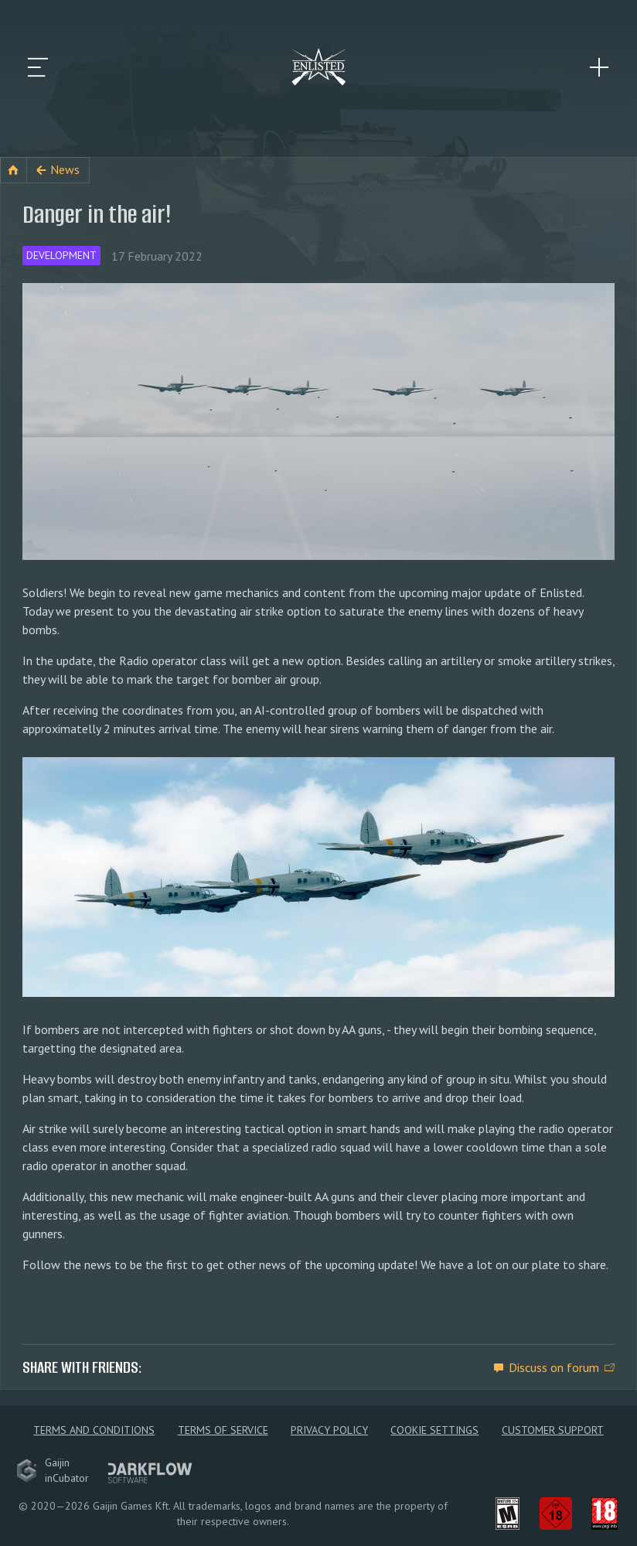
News (65, 169)
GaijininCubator (52, 1470)
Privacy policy (329, 1430)
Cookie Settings (434, 1430)
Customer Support (553, 1430)
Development (61, 255)
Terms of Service (223, 1430)
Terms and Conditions (94, 1430)
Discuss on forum (554, 1367)
